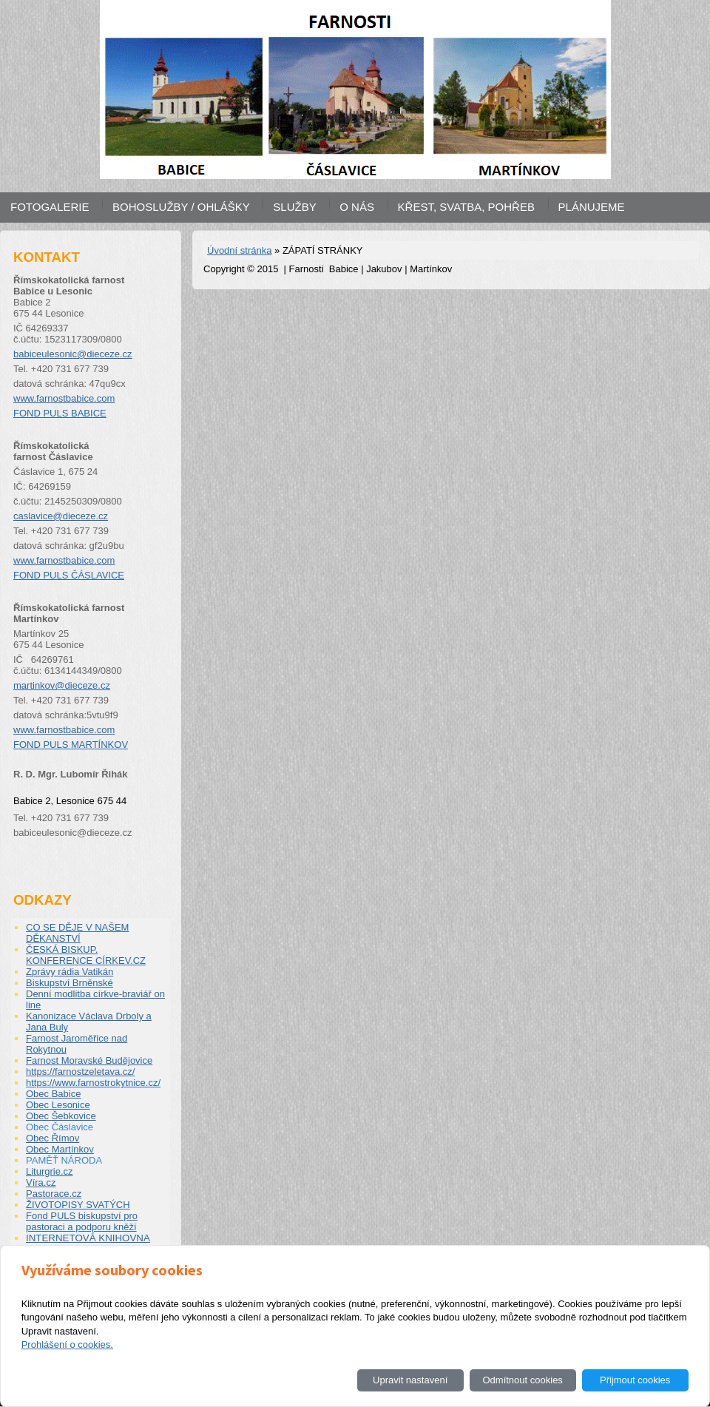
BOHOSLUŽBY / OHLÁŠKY (181, 206)
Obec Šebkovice (61, 1115)
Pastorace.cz (53, 1193)
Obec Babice (53, 1093)
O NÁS (356, 206)
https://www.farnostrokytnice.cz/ (93, 1082)
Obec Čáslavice (59, 1127)
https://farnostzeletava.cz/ (80, 1071)
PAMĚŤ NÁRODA (64, 1160)
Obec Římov (52, 1138)
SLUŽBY (294, 206)
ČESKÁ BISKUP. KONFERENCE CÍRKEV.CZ (86, 955)
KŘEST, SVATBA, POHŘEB (466, 206)
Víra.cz (40, 1182)
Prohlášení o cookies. (67, 1344)
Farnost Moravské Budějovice (89, 1060)
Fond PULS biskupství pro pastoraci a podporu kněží (82, 1221)
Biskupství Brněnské (69, 982)
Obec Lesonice (58, 1104)
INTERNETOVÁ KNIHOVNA (88, 1238)
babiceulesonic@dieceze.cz (72, 354)
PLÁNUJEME (591, 206)
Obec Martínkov (60, 1149)
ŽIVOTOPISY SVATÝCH (78, 1204)
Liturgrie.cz (49, 1171)
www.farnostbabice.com (64, 398)
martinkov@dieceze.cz (61, 685)
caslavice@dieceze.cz (60, 516)
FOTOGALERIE (49, 206)
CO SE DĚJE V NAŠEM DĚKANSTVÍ (77, 933)
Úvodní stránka (239, 250)
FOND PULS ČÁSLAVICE (68, 575)
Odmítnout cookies (522, 1380)
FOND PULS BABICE (59, 413)
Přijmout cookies (635, 1380)
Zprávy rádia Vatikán (69, 971)
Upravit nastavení (410, 1380)
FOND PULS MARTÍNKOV (70, 744)
